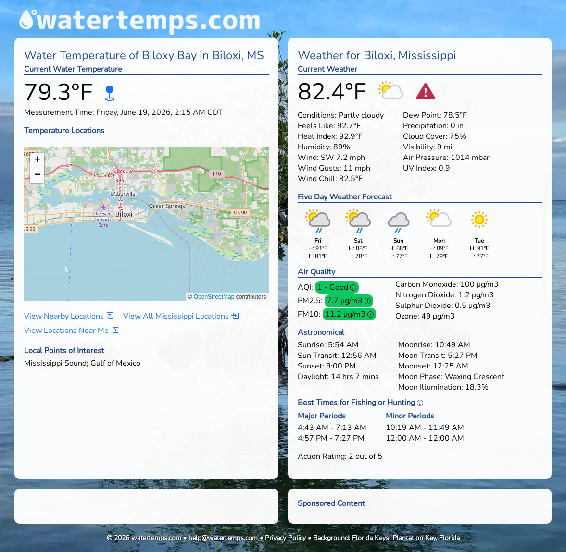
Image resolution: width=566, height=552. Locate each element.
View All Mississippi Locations (181, 316)
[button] (146, 215)
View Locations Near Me (71, 330)
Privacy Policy (285, 537)
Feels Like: (316, 126)
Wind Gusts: (319, 168)
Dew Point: (422, 115)
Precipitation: (426, 126)
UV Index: (420, 168)
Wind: (308, 157)
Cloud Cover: (425, 136)
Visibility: (419, 147)
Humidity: (314, 147)
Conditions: (317, 115)
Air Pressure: (426, 157)
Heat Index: (317, 136)
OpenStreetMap (214, 297)
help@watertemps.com (223, 537)
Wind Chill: (317, 178)
